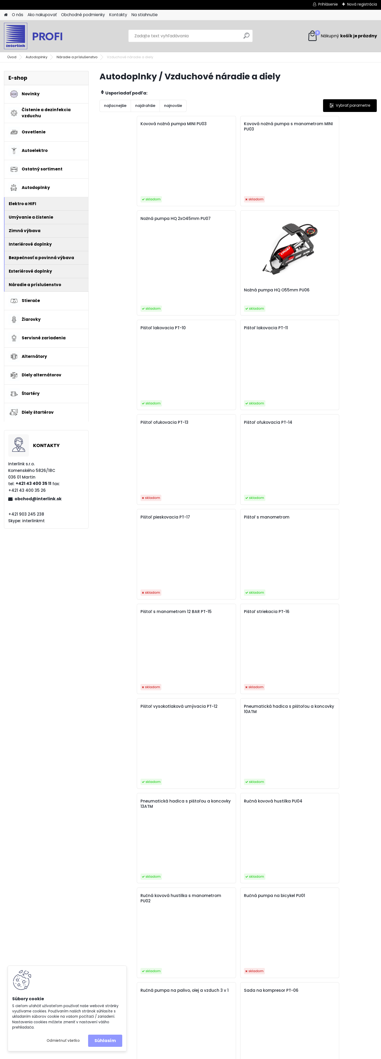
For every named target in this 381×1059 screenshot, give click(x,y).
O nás (17, 14)
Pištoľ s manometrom (197, 328)
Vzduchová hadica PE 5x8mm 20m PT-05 (197, 804)
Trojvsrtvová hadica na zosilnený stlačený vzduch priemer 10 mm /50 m (340, 617)
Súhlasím (105, 1041)
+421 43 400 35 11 (33, 483)
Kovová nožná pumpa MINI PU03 (132, 126)
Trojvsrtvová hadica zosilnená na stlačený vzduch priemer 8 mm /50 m (271, 714)
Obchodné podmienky (83, 14)
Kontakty (118, 14)
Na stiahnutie (144, 14)
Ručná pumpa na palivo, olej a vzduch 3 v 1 (269, 520)
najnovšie (173, 105)
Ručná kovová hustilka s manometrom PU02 (130, 520)
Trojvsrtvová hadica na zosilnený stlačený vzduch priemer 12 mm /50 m (132, 712)
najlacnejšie (115, 105)
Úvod (11, 57)
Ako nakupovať (42, 14)
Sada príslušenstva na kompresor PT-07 (128, 614)
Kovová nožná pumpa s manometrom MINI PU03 (199, 126)
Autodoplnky (36, 57)
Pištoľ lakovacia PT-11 (196, 233)
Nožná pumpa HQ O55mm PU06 (340, 198)
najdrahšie (145, 105)
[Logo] (40, 36)
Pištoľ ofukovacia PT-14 (337, 233)
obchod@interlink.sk (38, 499)
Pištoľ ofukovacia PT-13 (268, 233)
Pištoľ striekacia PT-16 (336, 328)
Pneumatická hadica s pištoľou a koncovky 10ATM (202, 425)
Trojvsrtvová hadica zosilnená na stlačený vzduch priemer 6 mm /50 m (201, 714)
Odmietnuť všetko (63, 1040)
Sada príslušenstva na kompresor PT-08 (198, 614)
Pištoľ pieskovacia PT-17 (130, 328)
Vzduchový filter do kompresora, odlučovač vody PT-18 (268, 806)
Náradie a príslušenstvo (77, 57)
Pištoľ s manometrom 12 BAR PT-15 (269, 330)
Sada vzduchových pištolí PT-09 (271, 614)
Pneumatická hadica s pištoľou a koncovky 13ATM (271, 425)
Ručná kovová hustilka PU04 (336, 425)
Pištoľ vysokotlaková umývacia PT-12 (126, 425)
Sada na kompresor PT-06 (340, 517)
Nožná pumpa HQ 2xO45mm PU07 (262, 126)
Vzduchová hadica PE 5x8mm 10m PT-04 (336, 709)
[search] (246, 38)
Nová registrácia (362, 4)
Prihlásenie (328, 4)
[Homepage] (6, 15)
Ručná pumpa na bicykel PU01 (199, 520)
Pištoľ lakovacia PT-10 (127, 233)
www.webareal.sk (212, 1054)
